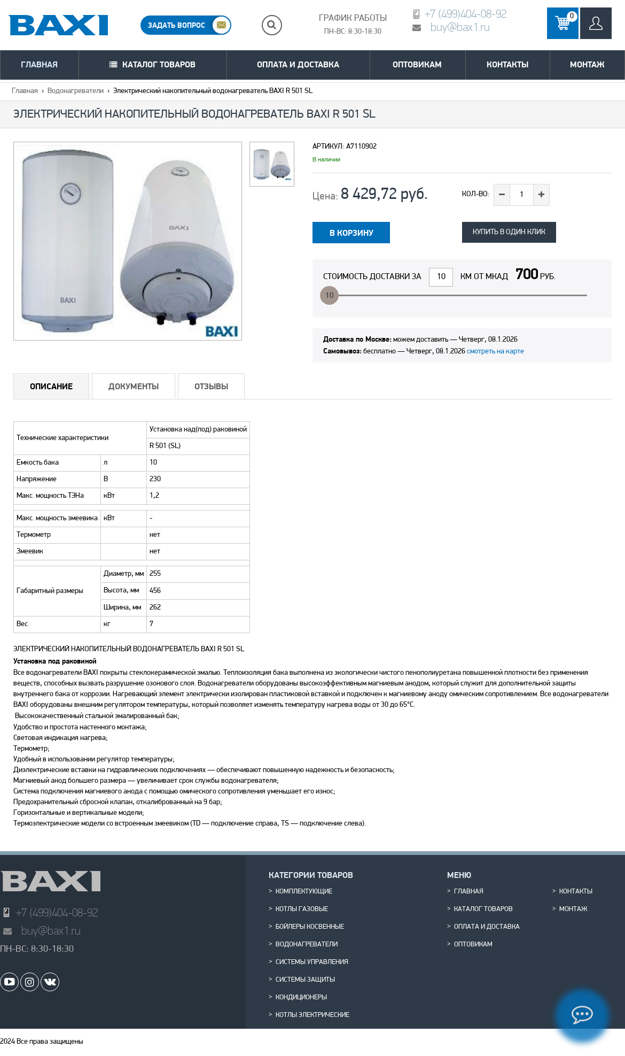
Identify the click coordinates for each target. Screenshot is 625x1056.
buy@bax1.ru (460, 27)
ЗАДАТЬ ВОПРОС (176, 25)
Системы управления (312, 962)
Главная (39, 64)
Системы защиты (305, 980)
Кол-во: (476, 194)
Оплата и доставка (298, 64)
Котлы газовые (302, 909)
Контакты (507, 64)
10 (329, 296)
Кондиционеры (301, 998)
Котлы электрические (312, 1015)
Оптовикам (417, 64)
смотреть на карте (495, 352)
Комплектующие (304, 892)
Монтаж (587, 64)
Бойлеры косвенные (310, 927)
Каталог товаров (159, 64)
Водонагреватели (76, 91)
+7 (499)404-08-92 (465, 13)
